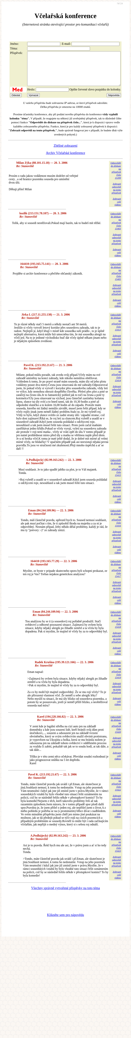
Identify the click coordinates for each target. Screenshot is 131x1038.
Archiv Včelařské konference (65, 159)
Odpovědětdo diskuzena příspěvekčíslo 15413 (116, 329)
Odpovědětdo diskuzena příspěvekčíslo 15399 (116, 177)
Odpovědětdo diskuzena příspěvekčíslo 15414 (116, 379)
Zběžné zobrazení (65, 152)
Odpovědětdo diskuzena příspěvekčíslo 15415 (116, 474)
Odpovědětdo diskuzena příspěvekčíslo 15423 (116, 850)
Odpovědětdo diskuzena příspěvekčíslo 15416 (116, 525)
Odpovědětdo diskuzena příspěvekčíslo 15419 (116, 677)
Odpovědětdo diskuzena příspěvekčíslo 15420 (116, 731)
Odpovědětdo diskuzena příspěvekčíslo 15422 (116, 789)
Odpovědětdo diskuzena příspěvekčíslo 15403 (116, 228)
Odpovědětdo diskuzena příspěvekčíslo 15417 (116, 575)
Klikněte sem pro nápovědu (65, 921)
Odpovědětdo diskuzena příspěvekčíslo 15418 (116, 626)
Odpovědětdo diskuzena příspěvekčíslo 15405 (116, 278)
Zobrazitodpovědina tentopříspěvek (116, 195)
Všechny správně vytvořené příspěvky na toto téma (65, 895)
